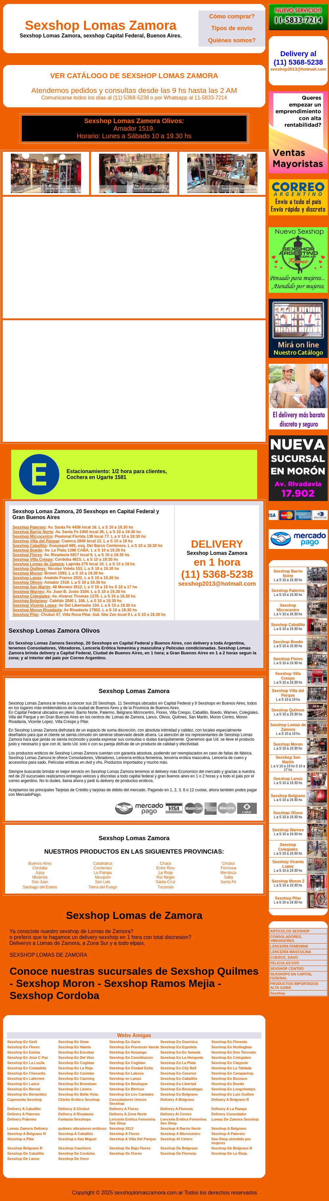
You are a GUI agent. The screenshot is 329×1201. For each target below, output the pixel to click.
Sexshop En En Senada (180, 1052)
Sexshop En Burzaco (229, 1079)
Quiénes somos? (232, 40)
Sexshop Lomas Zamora (100, 25)
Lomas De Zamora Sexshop (234, 1119)
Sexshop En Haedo (74, 1047)
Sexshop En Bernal (23, 1089)
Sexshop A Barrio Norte (180, 1128)
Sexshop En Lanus (23, 1084)
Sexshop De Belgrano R (231, 1148)
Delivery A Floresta (176, 1109)
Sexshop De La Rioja (229, 1153)
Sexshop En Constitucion (131, 1057)
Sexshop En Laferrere (26, 1079)
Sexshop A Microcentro (180, 1134)
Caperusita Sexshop (24, 1100)
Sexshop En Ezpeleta (178, 1047)
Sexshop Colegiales (31, 596)
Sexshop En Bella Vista (78, 1094)
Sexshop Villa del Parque (35, 541)
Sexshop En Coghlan (76, 1063)
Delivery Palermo (21, 1119)
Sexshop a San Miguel (77, 1139)
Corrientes (103, 868)
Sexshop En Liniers (75, 1089)
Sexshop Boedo (27, 550)
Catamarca (103, 863)
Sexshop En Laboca (126, 1073)
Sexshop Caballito (29, 545)
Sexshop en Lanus (125, 1079)
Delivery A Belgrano (177, 1100)
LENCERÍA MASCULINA (290, 952)
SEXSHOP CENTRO (287, 969)
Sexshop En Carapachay (232, 1073)
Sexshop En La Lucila (26, 1063)
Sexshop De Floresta (178, 1153)
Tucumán (165, 887)
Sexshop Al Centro (176, 1139)
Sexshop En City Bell (178, 1068)
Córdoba (40, 868)
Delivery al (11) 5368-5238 (298, 58)
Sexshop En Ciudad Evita (131, 1068)
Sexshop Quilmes (29, 568)
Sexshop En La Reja (75, 1068)
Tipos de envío (232, 28)
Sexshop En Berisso (126, 1089)
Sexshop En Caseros (178, 1073)
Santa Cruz (165, 882)
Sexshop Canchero (74, 1148)
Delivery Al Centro (176, 1114)
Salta (228, 877)
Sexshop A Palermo (228, 1134)
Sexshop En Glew (73, 1042)
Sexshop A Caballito (75, 1134)
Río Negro (165, 877)
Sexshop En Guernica (179, 1042)
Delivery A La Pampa (229, 1109)
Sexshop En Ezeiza (23, 1052)
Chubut (228, 863)
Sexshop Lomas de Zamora (38, 564)
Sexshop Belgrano (29, 601)
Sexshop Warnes (28, 591)
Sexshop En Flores (23, 1047)
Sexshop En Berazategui (181, 1089)
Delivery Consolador (228, 1114)
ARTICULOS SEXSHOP (289, 931)
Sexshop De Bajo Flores (130, 1148)
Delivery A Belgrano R (230, 1100)
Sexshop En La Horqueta (181, 1057)
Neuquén (103, 877)
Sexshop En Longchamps (233, 1089)
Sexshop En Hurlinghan (231, 1047)
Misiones (40, 877)
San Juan (39, 882)
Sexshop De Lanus (23, 1159)
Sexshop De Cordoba (76, 1153)
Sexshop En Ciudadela (26, 1068)
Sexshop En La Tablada (231, 1068)
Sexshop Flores (27, 555)
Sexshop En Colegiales (231, 1057)
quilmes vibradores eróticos (82, 1128)
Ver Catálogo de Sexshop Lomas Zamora (134, 76)
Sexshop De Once (73, 1159)
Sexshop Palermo (29, 527)
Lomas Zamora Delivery (27, 1128)
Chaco (165, 863)
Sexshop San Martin (31, 587)
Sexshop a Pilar (20, 1139)
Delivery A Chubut (74, 1109)
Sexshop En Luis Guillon (232, 1094)
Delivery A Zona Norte (128, 1114)
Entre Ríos (165, 868)
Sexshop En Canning (76, 1079)
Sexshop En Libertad (178, 1084)
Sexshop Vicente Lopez (34, 605)
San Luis (103, 882)
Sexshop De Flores (125, 1153)
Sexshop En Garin (124, 1042)
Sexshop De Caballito (25, 1153)
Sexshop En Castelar (76, 1073)
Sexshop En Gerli (22, 1042)
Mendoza (228, 872)
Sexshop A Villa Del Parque (132, 1139)
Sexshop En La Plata (178, 1063)
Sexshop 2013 (121, 1128)
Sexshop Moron (27, 573)
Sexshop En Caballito (178, 1079)
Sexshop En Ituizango (128, 1052)
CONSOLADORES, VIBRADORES (286, 939)
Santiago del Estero (40, 887)
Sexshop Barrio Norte (32, 532)
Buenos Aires (39, 863)
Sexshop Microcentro (32, 536)
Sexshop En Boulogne (128, 1084)
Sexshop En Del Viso (76, 1057)
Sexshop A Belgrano (228, 1128)
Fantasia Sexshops (74, 1119)
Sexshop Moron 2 (288, 881)
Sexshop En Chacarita (26, 1073)
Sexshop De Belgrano (179, 1148)
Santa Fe (228, 882)
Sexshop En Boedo (227, 1084)
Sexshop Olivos (27, 582)
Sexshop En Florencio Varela (134, 1047)
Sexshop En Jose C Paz (27, 1057)
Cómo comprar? (232, 16)
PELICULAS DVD (284, 963)
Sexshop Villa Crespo (32, 559)
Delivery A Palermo (23, 1114)
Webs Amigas (134, 1035)
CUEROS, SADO (284, 957)
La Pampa (103, 872)
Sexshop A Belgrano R (26, 1134)
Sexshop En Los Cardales (131, 1094)
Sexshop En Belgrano (179, 1094)
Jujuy (40, 872)
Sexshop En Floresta (229, 1042)
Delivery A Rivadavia (75, 1114)
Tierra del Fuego (102, 887)
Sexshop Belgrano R (25, 1148)
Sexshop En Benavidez (27, 1094)
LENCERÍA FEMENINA (289, 946)
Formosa (228, 868)
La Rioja (165, 872)
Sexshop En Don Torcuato (233, 1052)
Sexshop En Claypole (229, 1063)
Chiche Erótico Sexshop (79, 1100)
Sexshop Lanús (27, 578)
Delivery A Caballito (24, 1109)
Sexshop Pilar (25, 614)
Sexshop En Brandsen (77, 1084)
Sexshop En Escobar (76, 1052)
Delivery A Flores (123, 1109)
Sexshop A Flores (124, 1134)
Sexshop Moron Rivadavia (36, 610)
